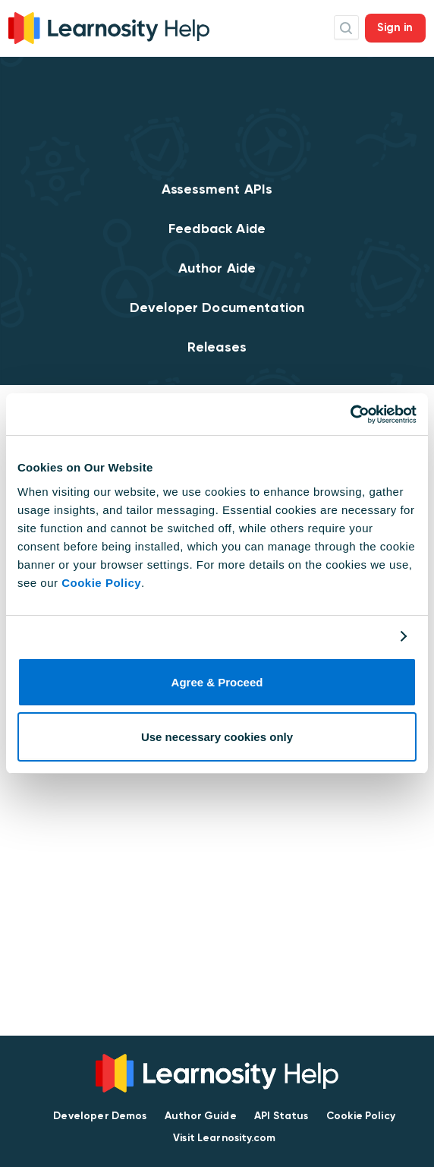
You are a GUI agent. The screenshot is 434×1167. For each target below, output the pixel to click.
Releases (217, 347)
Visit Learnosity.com (224, 1137)
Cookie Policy (101, 582)
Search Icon (346, 27)
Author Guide (201, 1115)
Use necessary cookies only (217, 736)
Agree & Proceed (217, 682)
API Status (281, 1115)
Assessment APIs (217, 189)
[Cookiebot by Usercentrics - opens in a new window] (350, 414)
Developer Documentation (217, 307)
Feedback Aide (217, 228)
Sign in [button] (395, 27)
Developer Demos (99, 1115)
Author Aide (217, 268)
